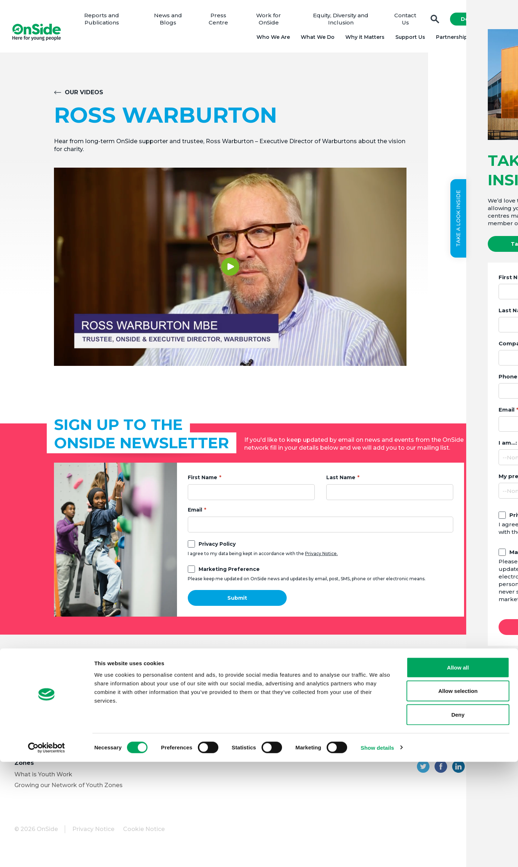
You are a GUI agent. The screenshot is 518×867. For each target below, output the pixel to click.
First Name (202, 482)
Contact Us (403, 21)
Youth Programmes (43, 724)
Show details (377, 853)
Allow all (458, 773)
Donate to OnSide (160, 683)
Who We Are (270, 39)
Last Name (340, 482)
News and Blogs (173, 21)
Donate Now (475, 21)
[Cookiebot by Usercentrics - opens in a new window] (46, 853)
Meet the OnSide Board (48, 691)
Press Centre (221, 21)
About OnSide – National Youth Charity (62, 676)
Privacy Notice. (321, 558)
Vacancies (148, 713)
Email (195, 515)
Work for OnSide (270, 21)
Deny (458, 820)
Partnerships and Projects (468, 39)
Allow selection (457, 796)
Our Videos (84, 97)
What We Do (315, 39)
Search (432, 21)
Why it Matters (362, 39)
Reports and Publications (108, 21)
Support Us (408, 39)
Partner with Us (37, 734)
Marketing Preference (229, 574)
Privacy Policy (217, 549)
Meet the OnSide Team (48, 702)
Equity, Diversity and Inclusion (340, 21)
